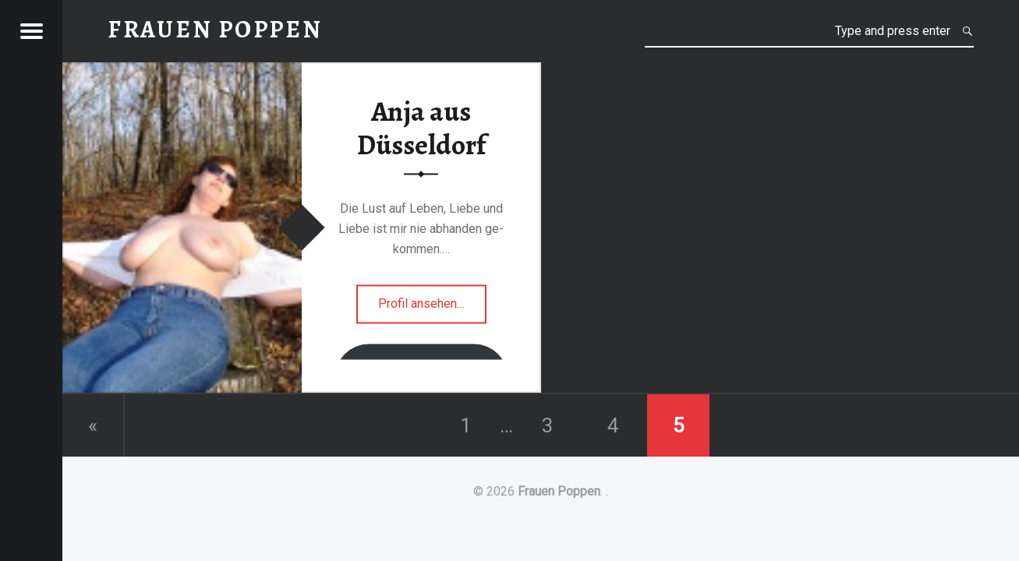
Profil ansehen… (432, 308)
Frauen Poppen (559, 491)
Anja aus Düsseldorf (421, 128)
